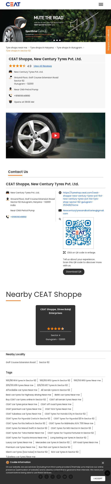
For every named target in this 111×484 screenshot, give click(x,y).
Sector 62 (44, 362)
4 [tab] (60, 40)
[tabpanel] (55, 25)
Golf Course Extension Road (21, 362)
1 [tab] (51, 40)
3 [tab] (57, 40)
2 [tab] (54, 40)
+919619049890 (22, 95)
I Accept (98, 479)
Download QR (73, 271)
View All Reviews (43, 66)
